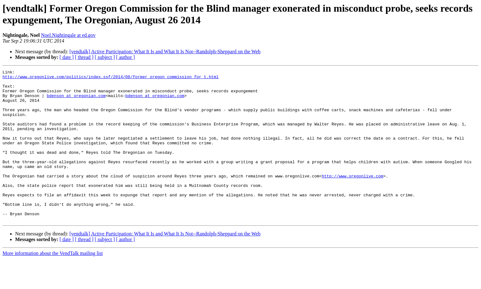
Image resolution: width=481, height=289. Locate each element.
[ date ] (66, 57)
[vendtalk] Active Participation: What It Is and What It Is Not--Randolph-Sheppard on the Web (164, 51)
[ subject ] (105, 57)
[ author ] (125, 57)
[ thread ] (84, 57)
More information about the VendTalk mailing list (53, 283)
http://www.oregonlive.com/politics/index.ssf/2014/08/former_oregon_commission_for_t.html (110, 78)
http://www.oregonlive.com (352, 197)
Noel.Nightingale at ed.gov (68, 35)
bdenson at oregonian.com (76, 101)
